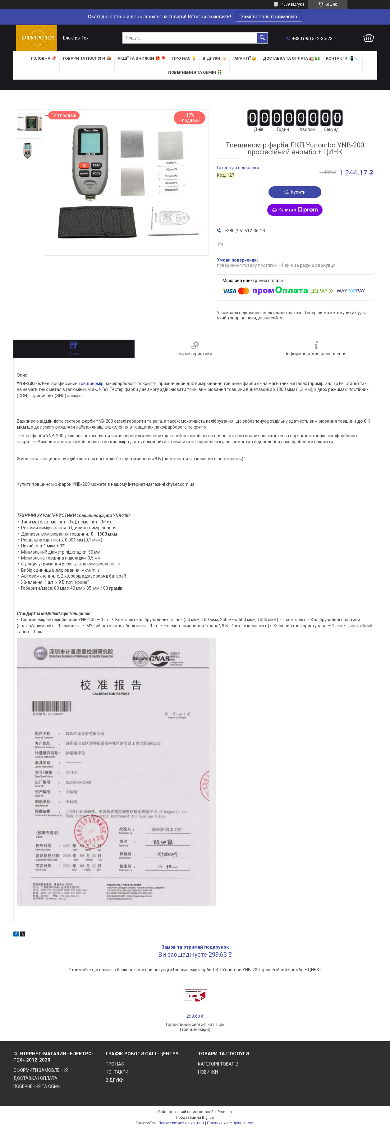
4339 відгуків (293, 4)
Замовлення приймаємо (269, 17)
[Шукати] (262, 38)
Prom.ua (225, 1112)
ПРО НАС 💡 (184, 58)
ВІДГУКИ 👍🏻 (214, 58)
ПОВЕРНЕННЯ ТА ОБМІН (37, 1086)
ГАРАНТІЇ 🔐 (244, 58)
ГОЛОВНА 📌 (43, 58)
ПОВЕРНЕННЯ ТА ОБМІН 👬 (195, 72)
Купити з (298, 210)
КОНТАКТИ (117, 1072)
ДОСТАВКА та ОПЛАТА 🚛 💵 (291, 58)
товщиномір (91, 383)
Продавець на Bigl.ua (195, 1117)
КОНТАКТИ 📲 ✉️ (342, 58)
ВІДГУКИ (115, 1080)
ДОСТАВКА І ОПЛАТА (35, 1078)
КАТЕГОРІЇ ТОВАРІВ (218, 1064)
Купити (298, 192)
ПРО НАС (115, 1064)
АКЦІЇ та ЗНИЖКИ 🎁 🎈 (141, 58)
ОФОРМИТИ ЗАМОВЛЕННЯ (40, 1070)
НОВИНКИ (208, 1072)
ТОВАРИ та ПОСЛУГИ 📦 (86, 58)
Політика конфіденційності (231, 1123)
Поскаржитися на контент (181, 1123)
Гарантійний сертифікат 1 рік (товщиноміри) (195, 1027)
